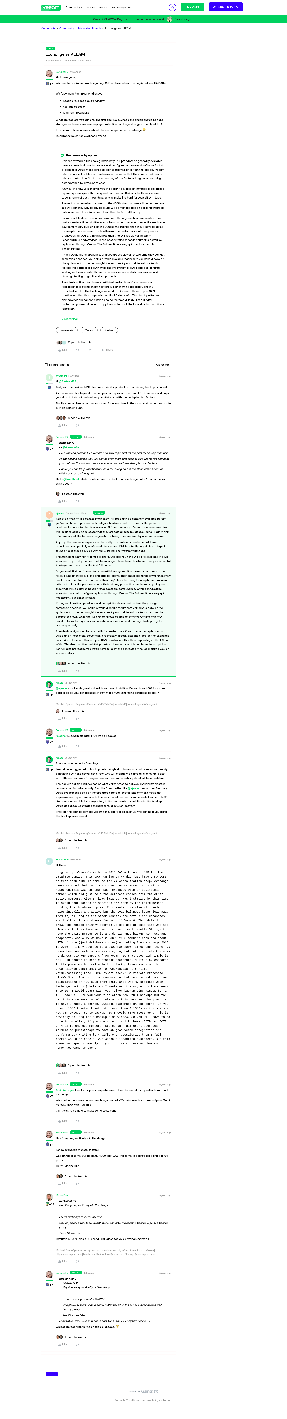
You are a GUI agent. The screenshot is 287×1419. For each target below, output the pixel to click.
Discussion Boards (89, 28)
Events (91, 8)
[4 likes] (73, 418)
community (66, 330)
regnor (59, 683)
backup (109, 330)
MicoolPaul (62, 1195)
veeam (89, 330)
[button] (226, 6)
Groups (103, 8)
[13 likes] (73, 342)
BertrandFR (62, 72)
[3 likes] (73, 1065)
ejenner (60, 513)
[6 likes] (73, 663)
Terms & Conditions (127, 1400)
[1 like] (70, 494)
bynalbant (61, 376)
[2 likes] (71, 840)
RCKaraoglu (62, 859)
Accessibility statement (157, 1400)
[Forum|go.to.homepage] (51, 8)
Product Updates (121, 8)
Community (48, 28)
